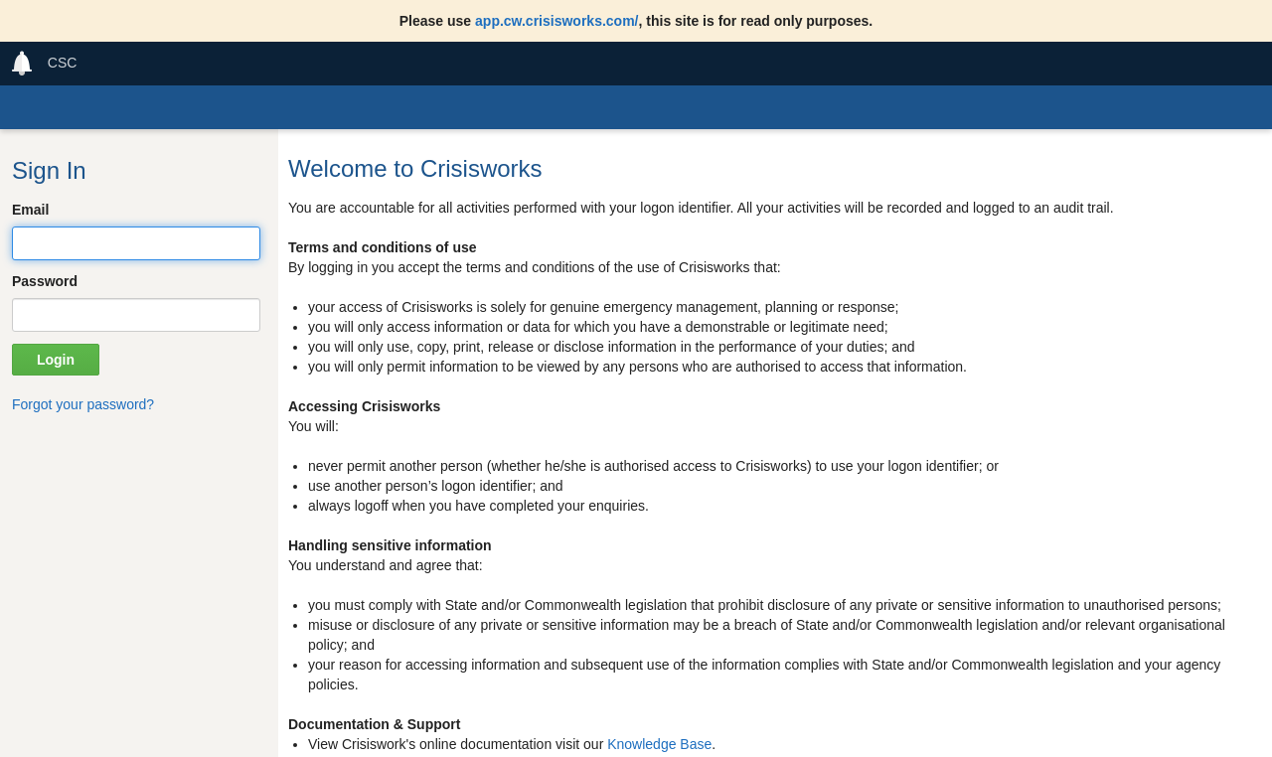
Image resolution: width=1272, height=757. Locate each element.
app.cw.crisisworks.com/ (556, 21)
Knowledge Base (659, 744)
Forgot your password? (83, 404)
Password (45, 281)
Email (30, 210)
